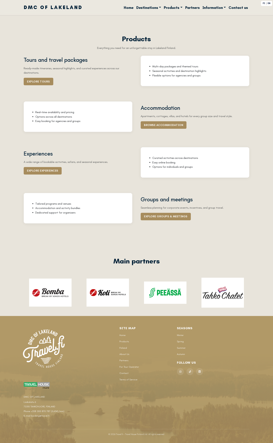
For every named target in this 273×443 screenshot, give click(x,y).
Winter (180, 335)
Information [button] (212, 7)
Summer (181, 347)
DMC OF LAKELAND (53, 7)
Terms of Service (128, 379)
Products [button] (171, 7)
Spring (180, 341)
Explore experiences (42, 170)
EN (269, 3)
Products (124, 341)
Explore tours (38, 81)
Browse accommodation (163, 125)
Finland (123, 347)
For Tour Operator (129, 366)
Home (129, 7)
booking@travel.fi (40, 415)
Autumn (181, 354)
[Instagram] (180, 371)
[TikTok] (189, 371)
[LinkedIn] (199, 371)
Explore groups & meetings (166, 216)
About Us (124, 354)
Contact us (238, 7)
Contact (123, 373)
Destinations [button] (147, 7)
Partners (192, 7)
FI (264, 3)
